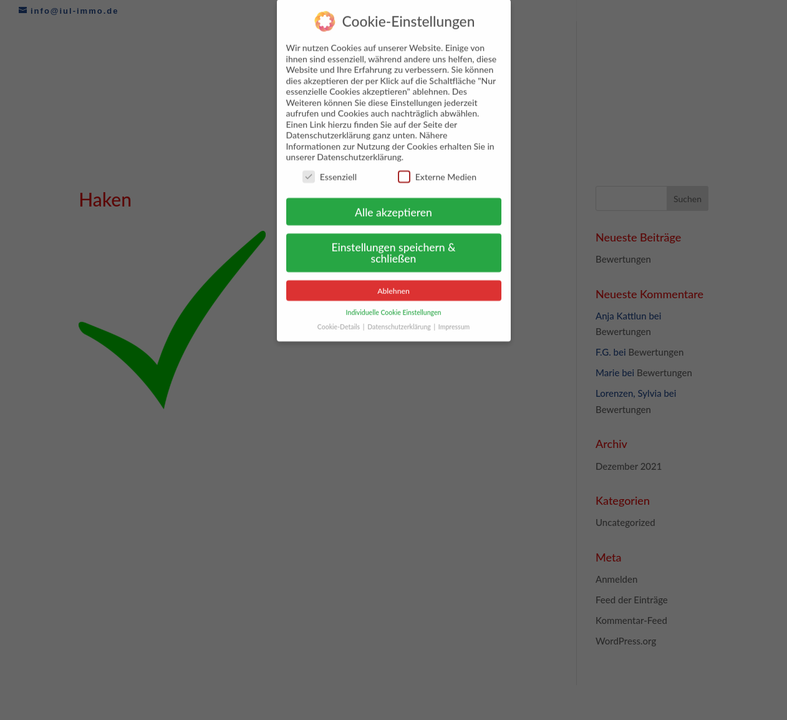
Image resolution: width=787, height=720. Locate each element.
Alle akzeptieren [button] (393, 205)
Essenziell (329, 170)
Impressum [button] (454, 320)
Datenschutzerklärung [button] (399, 320)
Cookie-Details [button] (339, 320)
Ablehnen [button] (393, 284)
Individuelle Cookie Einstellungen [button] (394, 305)
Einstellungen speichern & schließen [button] (393, 246)
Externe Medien (437, 170)
